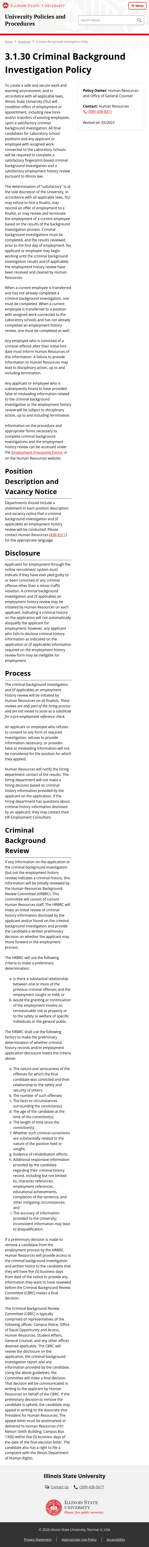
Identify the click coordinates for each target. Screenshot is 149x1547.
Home (9, 42)
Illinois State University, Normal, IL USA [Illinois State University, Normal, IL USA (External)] (80, 1529)
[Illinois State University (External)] (33, 5)
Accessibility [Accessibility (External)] (116, 1539)
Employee (24, 42)
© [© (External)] (40, 1529)
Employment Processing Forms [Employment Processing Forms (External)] (36, 452)
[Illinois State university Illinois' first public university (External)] (74, 1508)
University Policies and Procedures (35, 20)
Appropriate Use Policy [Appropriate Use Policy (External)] (79, 1539)
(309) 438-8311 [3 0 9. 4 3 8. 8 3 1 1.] (100, 111)
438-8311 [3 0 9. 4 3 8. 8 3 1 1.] (58, 534)
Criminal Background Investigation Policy (62, 42)
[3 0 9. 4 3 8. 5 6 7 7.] (89, 1487)
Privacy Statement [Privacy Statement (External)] (38, 1539)
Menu (139, 6)
